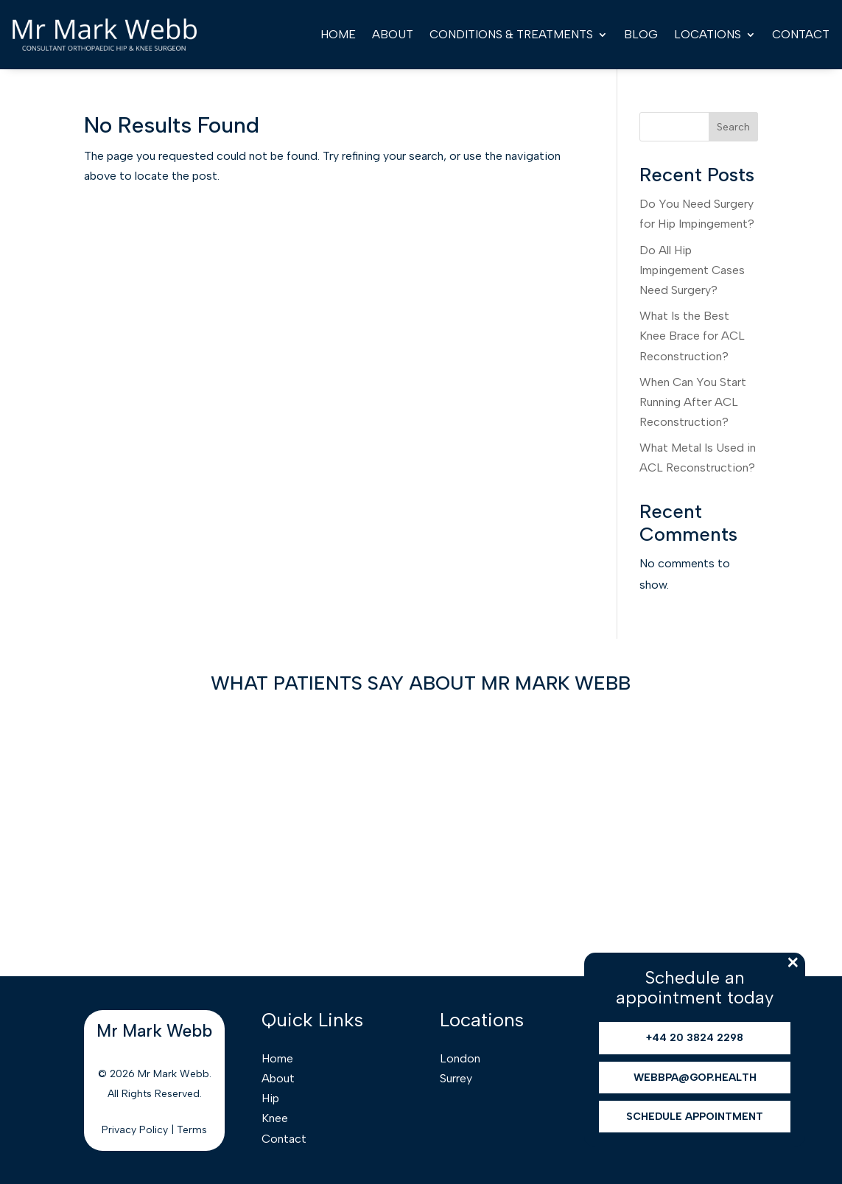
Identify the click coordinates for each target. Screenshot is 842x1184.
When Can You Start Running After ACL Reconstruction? (692, 402)
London (460, 1058)
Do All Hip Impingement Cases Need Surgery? (692, 270)
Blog (641, 34)
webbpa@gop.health (695, 1077)
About (392, 34)
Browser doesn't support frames (420, 826)
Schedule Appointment (694, 1116)
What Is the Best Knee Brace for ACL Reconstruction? (692, 335)
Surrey (456, 1078)
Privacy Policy (135, 1130)
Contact (800, 34)
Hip (270, 1098)
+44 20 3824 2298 (694, 1037)
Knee (275, 1118)
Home (338, 34)
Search (733, 127)
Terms (192, 1130)
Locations (707, 34)
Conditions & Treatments (511, 34)
